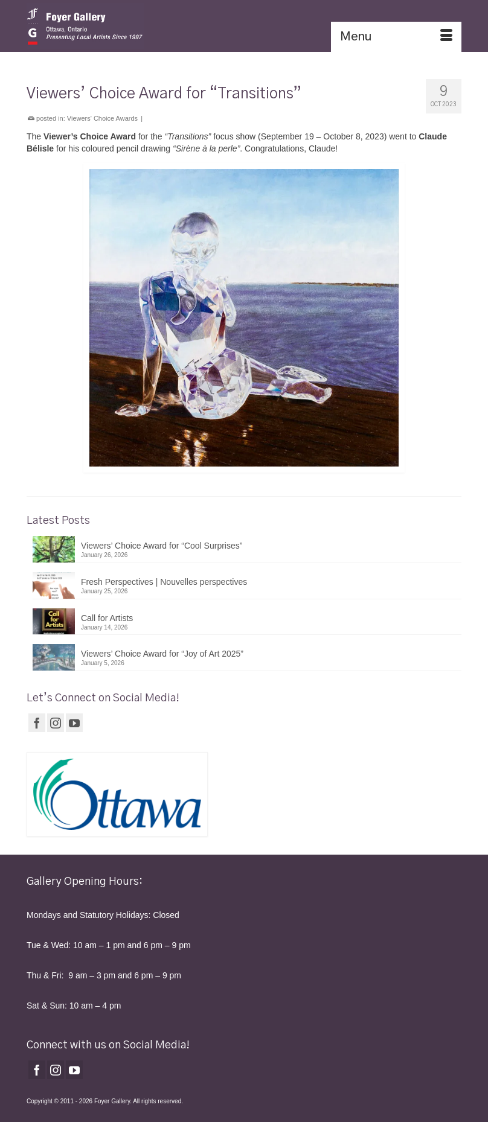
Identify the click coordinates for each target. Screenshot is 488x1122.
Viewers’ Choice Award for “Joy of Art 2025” (162, 653)
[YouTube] (74, 722)
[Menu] (396, 37)
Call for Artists (107, 618)
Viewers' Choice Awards (102, 118)
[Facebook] (36, 722)
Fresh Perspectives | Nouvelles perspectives (164, 582)
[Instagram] (55, 722)
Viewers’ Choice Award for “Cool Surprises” (161, 545)
